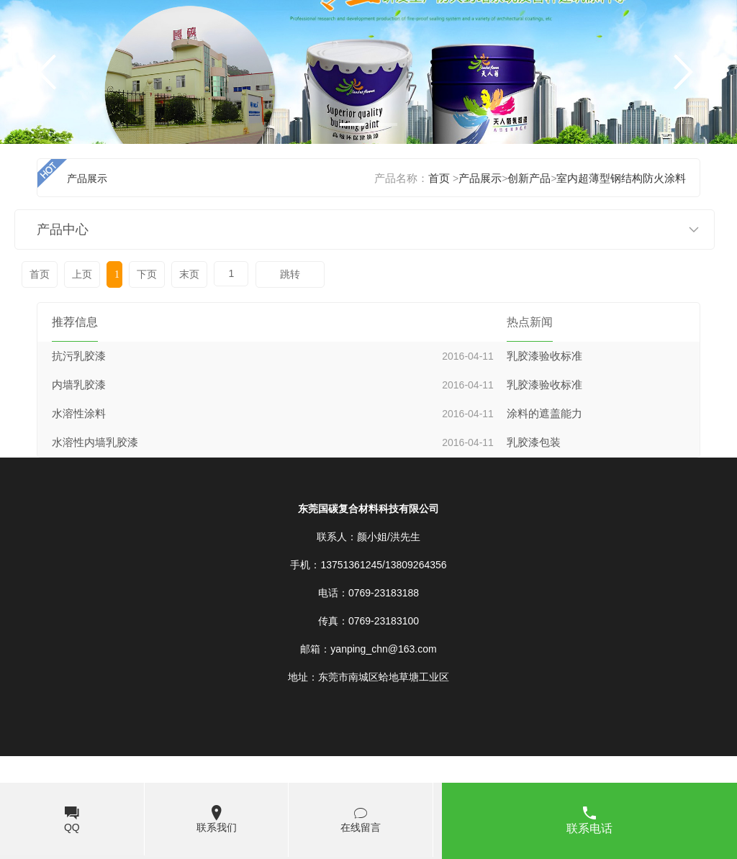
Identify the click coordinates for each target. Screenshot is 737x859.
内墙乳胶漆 (79, 385)
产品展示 (480, 178)
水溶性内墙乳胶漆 (95, 442)
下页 (147, 274)
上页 (82, 274)
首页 (439, 178)
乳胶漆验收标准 (544, 356)
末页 (189, 274)
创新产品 (529, 178)
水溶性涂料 (79, 413)
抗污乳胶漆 (79, 356)
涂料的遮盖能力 (544, 413)
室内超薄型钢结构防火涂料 (621, 178)
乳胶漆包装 (534, 442)
